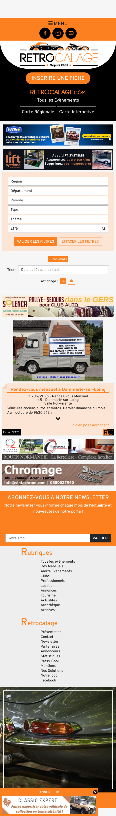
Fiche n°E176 (11, 432)
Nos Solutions (52, 670)
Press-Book (50, 661)
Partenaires (50, 646)
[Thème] (58, 219)
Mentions (48, 665)
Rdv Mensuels (52, 566)
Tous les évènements (58, 561)
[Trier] (63, 269)
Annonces (49, 590)
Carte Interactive (76, 112)
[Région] (58, 181)
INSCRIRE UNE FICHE (58, 78)
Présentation (51, 631)
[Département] (58, 191)
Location (48, 585)
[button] (58, 350)
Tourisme (48, 595)
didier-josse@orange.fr (90, 425)
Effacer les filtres (80, 241)
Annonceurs (50, 651)
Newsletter (49, 641)
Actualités (49, 600)
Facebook (48, 680)
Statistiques (50, 656)
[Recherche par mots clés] (53, 228)
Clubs (45, 576)
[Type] (58, 209)
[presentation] (58, 523)
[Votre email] (47, 538)
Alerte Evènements (56, 571)
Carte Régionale (38, 112)
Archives (48, 609)
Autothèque (50, 605)
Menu (58, 23)
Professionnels (53, 580)
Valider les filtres (35, 241)
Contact (47, 636)
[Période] (58, 200)
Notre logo (49, 675)
